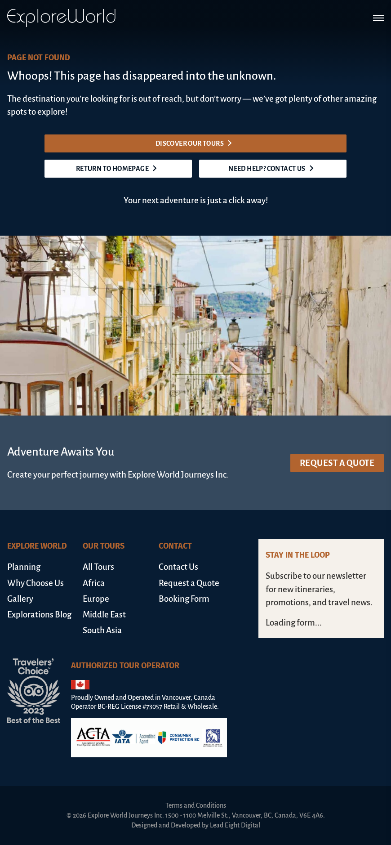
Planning (23, 567)
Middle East (104, 614)
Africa (94, 583)
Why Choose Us (35, 583)
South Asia (102, 630)
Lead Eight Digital (235, 825)
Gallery (20, 599)
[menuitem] (41, 566)
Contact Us (178, 567)
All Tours (98, 567)
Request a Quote (337, 463)
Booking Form (184, 599)
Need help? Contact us (272, 168)
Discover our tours (195, 143)
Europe (96, 599)
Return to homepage (118, 168)
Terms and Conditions (195, 805)
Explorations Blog (39, 614)
